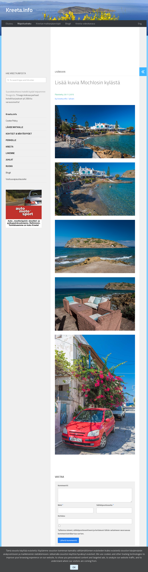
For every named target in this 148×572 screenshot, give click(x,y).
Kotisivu (61, 516)
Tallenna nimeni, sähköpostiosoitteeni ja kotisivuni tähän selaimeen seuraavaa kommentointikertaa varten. (94, 532)
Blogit (67, 24)
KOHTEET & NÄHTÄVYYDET (19, 134)
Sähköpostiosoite (105, 505)
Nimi (60, 505)
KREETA (9, 147)
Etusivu (9, 24)
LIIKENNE (10, 153)
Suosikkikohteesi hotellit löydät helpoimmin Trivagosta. (25, 97)
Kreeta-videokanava (83, 24)
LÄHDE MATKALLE (14, 127)
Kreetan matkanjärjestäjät (47, 24)
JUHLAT (9, 160)
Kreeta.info (20, 10)
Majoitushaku (24, 24)
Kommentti (63, 485)
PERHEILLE (11, 140)
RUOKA (9, 166)
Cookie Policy (11, 121)
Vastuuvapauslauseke (16, 179)
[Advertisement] (95, 47)
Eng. (140, 24)
